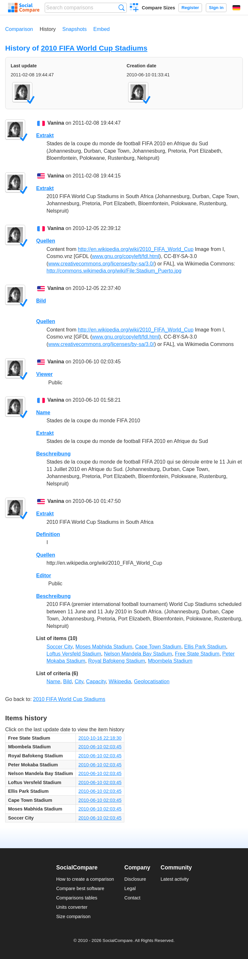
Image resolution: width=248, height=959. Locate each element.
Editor (43, 575)
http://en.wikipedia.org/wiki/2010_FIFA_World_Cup (135, 249)
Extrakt (45, 135)
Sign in (216, 7)
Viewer (44, 374)
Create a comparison (134, 8)
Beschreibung (53, 453)
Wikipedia (119, 681)
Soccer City (59, 646)
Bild (41, 300)
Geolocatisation (152, 681)
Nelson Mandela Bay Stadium (138, 654)
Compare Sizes (158, 7)
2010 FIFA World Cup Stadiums (94, 48)
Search (122, 8)
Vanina (55, 123)
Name (43, 412)
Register (190, 7)
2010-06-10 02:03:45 (100, 746)
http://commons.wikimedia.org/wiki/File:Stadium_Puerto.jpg (113, 270)
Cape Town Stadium (158, 646)
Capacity (96, 681)
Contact (132, 897)
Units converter (72, 907)
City (79, 681)
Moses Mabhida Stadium (104, 646)
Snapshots (74, 29)
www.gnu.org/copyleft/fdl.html (125, 256)
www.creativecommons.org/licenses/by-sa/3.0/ (101, 263)
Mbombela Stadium (170, 661)
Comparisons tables (76, 897)
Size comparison (73, 916)
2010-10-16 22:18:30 (100, 738)
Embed (101, 29)
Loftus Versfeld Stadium (73, 654)
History (48, 29)
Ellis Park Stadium (205, 646)
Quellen (45, 241)
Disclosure (135, 879)
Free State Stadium (197, 654)
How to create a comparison (85, 879)
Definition (48, 534)
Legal (130, 888)
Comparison (19, 29)
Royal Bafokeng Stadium (116, 661)
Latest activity (174, 879)
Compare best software (80, 888)
